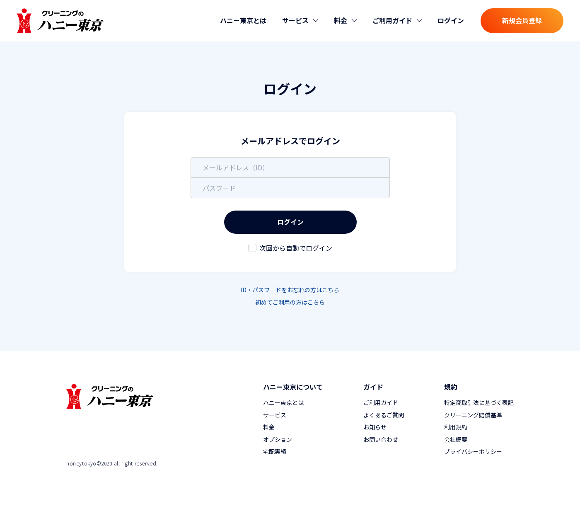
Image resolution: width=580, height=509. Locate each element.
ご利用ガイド (380, 402)
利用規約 (455, 427)
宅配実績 (274, 451)
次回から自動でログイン (295, 248)
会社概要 (455, 439)
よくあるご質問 (383, 415)
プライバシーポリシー (473, 451)
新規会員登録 (522, 20)
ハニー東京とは (243, 20)
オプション (277, 439)
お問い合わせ (380, 439)
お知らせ (375, 427)
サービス (274, 415)
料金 (269, 427)
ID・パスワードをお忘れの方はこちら (290, 290)
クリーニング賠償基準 (473, 415)
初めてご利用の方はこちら (290, 302)
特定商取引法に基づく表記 (479, 402)
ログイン (450, 20)
